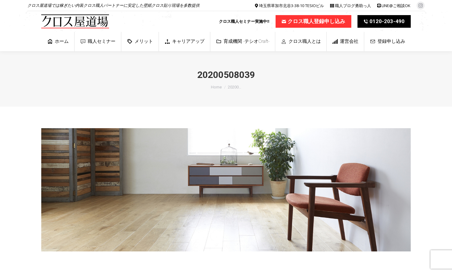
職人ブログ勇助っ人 (353, 5)
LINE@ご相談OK (395, 5)
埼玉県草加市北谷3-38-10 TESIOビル (291, 5)
